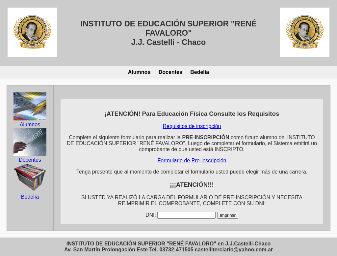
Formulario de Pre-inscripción (192, 160)
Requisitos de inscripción (192, 126)
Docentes (170, 72)
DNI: (150, 215)
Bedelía (199, 72)
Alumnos (139, 72)
